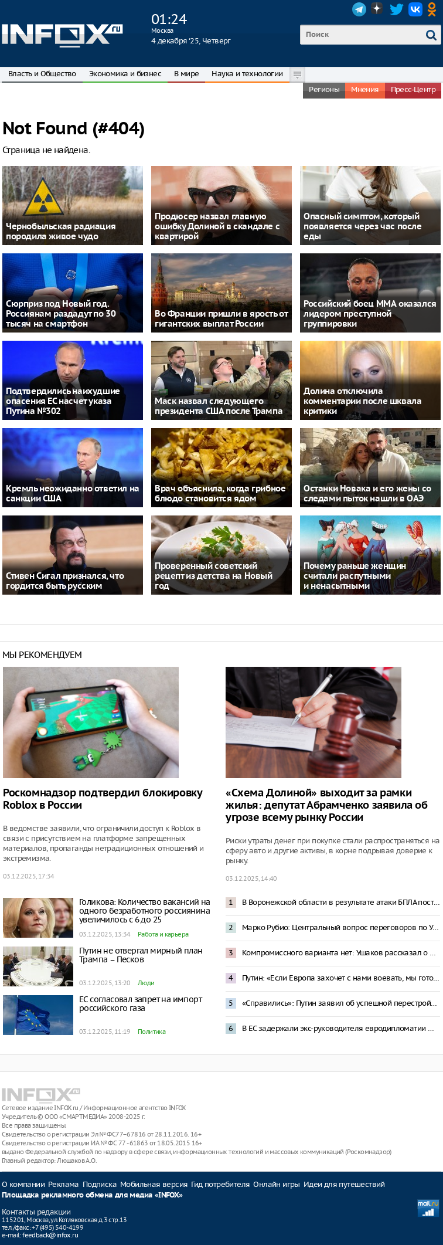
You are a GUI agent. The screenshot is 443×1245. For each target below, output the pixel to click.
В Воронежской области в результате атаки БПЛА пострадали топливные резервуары (341, 902)
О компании (23, 1184)
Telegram (359, 9)
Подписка (100, 1184)
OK (434, 9)
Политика (151, 1031)
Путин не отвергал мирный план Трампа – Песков (141, 955)
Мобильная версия (154, 1184)
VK (415, 9)
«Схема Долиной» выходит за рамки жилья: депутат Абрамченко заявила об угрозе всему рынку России (327, 805)
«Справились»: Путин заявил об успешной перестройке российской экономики (341, 1003)
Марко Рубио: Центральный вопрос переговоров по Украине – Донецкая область (341, 927)
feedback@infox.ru (50, 1235)
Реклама (63, 1184)
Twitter (397, 9)
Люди (146, 983)
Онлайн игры (276, 1184)
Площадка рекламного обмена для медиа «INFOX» (92, 1195)
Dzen (378, 9)
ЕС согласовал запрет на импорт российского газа (140, 1003)
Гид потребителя (220, 1184)
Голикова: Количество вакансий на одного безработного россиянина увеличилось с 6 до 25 (144, 911)
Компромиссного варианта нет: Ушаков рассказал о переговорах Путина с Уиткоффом (341, 952)
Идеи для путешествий (344, 1184)
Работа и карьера (163, 934)
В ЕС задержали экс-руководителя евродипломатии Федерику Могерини (341, 1028)
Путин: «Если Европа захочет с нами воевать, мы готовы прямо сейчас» (341, 977)
